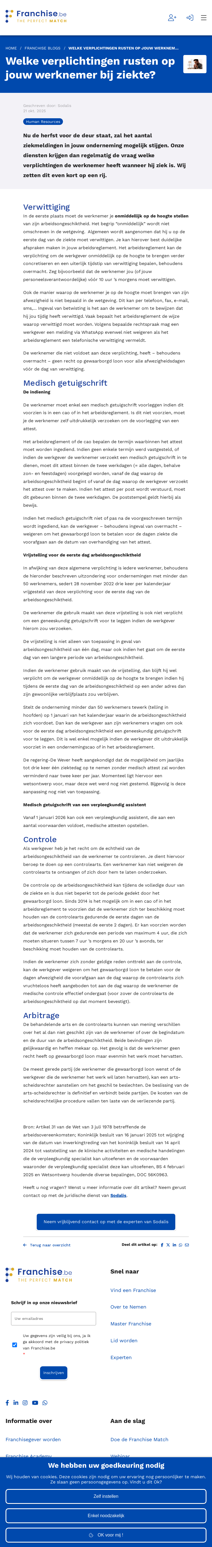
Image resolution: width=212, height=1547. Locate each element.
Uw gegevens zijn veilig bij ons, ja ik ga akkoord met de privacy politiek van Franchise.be (57, 1345)
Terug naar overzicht (46, 1245)
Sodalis (118, 1195)
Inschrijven (53, 1373)
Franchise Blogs (42, 48)
